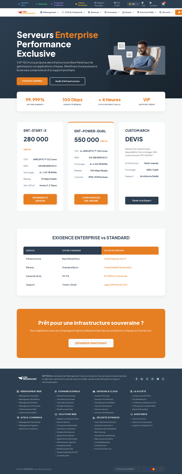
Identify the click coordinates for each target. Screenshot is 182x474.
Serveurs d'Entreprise (102, 406)
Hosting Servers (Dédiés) (104, 403)
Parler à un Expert (141, 200)
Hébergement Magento (27, 425)
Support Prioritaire (99, 4)
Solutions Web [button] (145, 12)
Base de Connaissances (141, 422)
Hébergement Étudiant (27, 403)
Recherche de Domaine (65, 396)
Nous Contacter (138, 419)
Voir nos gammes (32, 81)
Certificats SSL (100, 445)
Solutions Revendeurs (27, 412)
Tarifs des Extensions (64, 403)
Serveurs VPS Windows (103, 399)
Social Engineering (101, 442)
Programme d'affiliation (57, 4)
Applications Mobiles (64, 435)
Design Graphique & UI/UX (66, 452)
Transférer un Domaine (65, 399)
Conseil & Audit (62, 455)
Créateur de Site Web (26, 409)
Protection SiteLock (102, 449)
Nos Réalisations (138, 399)
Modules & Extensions (65, 432)
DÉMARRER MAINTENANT (91, 343)
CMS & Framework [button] (72, 12)
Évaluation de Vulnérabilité (104, 429)
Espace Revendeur (81, 4)
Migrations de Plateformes (67, 419)
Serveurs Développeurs (103, 412)
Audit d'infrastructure (67, 81)
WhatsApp (41, 4)
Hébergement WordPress (28, 399)
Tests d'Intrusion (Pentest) (104, 422)
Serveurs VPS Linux (101, 396)
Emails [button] (126, 12)
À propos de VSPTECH (141, 396)
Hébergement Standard (27, 396)
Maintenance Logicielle (65, 442)
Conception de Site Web (66, 425)
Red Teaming (99, 432)
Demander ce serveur (40, 199)
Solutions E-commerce (27, 429)
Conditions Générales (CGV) (143, 403)
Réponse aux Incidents (103, 439)
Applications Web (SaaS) (66, 439)
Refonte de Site (62, 422)
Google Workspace (64, 406)
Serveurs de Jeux (100, 409)
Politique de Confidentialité (143, 406)
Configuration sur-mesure (91, 199)
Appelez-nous (23, 4)
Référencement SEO (64, 449)
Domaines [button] (111, 12)
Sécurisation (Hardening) (104, 435)
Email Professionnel (64, 409)
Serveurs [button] (93, 12)
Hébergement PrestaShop (28, 422)
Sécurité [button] (164, 12)
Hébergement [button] (48, 12)
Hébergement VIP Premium (28, 406)
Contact (153, 4)
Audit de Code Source (103, 425)
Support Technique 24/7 (142, 425)
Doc (143, 4)
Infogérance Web (63, 445)
